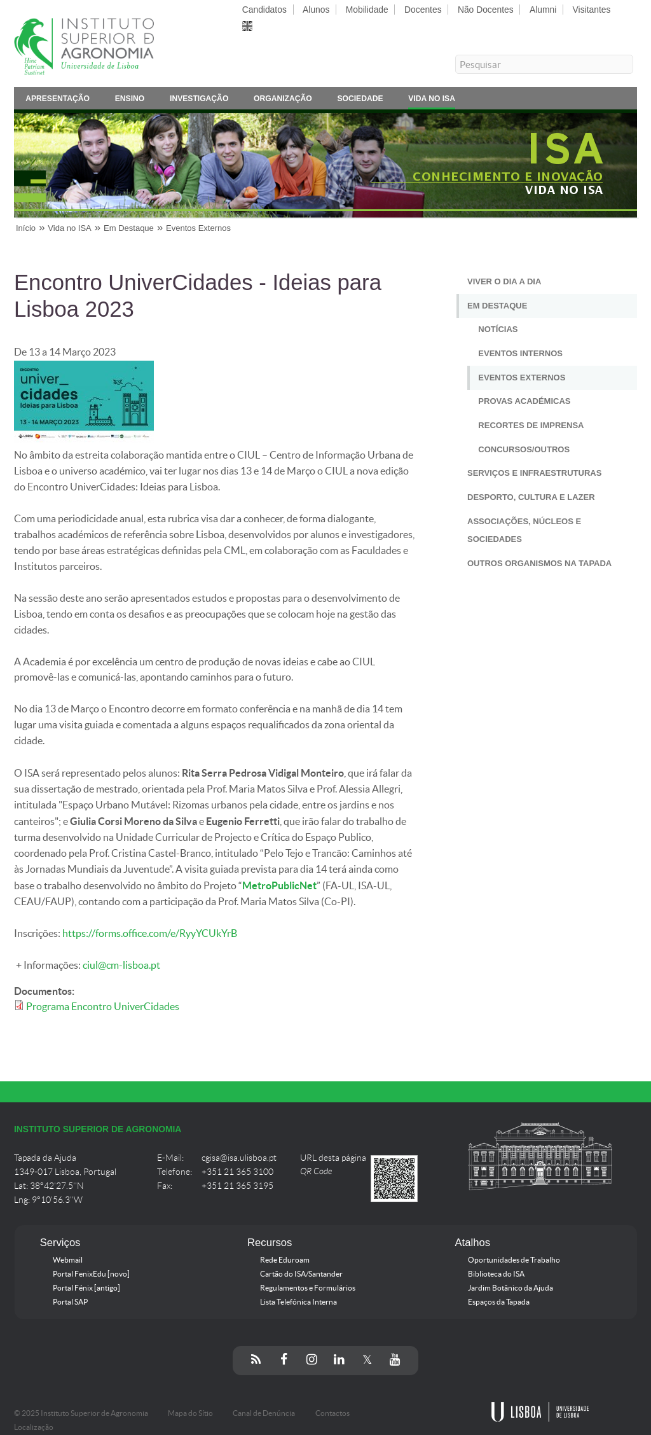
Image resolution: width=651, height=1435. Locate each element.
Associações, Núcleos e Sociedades (524, 530)
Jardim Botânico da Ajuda (510, 1288)
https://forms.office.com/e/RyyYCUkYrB (149, 933)
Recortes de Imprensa (531, 425)
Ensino (130, 101)
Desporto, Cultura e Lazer (531, 497)
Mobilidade (367, 9)
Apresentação (57, 101)
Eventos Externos (198, 228)
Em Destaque (129, 228)
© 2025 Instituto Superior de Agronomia (81, 1413)
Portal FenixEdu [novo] (91, 1274)
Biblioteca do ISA (496, 1274)
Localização (33, 1427)
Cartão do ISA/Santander (301, 1274)
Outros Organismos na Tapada (539, 563)
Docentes (423, 9)
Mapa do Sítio (190, 1413)
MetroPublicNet (279, 885)
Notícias (497, 329)
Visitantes (592, 9)
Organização (283, 101)
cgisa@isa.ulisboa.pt (239, 1158)
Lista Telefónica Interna (298, 1302)
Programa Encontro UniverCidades (102, 1006)
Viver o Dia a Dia (504, 281)
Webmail (68, 1260)
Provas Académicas (524, 401)
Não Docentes (486, 9)
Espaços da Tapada (499, 1302)
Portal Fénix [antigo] (86, 1288)
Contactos (332, 1413)
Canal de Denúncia (264, 1413)
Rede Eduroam (285, 1260)
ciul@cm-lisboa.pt (121, 965)
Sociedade (360, 101)
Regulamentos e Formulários (307, 1288)
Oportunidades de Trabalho (514, 1260)
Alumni (543, 9)
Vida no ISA (431, 101)
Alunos (316, 9)
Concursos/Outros (524, 449)
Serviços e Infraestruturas (534, 473)
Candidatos (264, 9)
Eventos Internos (520, 353)
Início (26, 228)
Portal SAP (70, 1302)
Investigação (199, 101)
